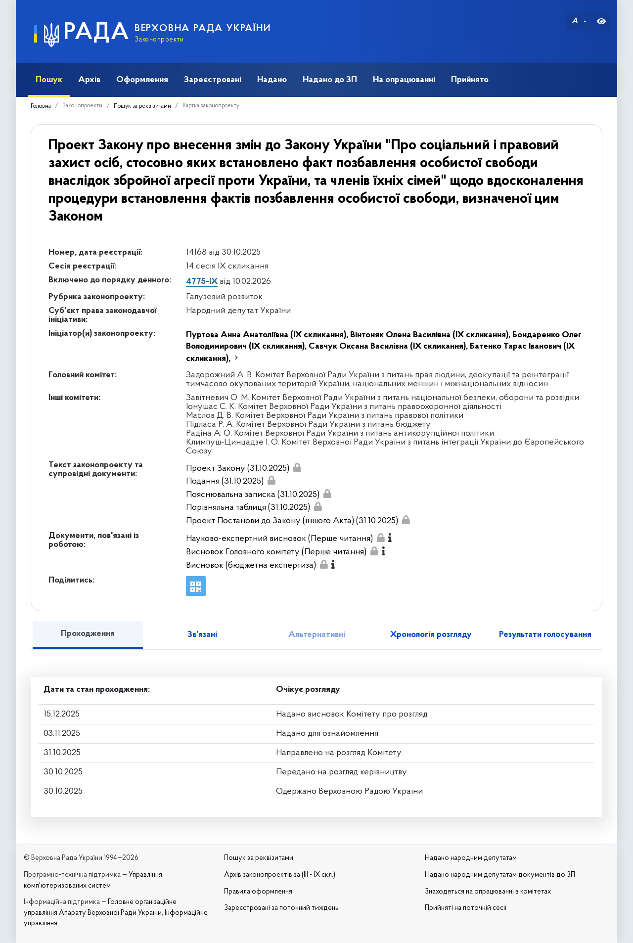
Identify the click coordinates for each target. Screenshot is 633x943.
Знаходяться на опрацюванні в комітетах (488, 892)
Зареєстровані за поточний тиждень (281, 908)
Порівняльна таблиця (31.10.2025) (248, 507)
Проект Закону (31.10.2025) (237, 468)
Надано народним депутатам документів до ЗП (500, 875)
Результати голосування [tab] (545, 634)
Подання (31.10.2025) (225, 481)
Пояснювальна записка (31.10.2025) (252, 494)
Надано (272, 80)
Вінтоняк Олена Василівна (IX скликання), (431, 335)
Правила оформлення (258, 892)
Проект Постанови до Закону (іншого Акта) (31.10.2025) (292, 521)
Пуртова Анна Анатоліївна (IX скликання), (268, 335)
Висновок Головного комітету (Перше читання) (276, 552)
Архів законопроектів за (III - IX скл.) (279, 875)
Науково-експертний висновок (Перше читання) (279, 538)
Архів (89, 80)
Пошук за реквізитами (142, 106)
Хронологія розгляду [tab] (431, 634)
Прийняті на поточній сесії (465, 908)
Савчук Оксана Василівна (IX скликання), (389, 346)
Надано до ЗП (330, 80)
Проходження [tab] (88, 633)
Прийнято (470, 80)
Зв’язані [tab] (202, 634)
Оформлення (142, 80)
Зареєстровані (212, 80)
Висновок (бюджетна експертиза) (251, 565)
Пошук (49, 80)
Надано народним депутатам (471, 858)
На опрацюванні (404, 80)
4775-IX (202, 281)
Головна (41, 106)
